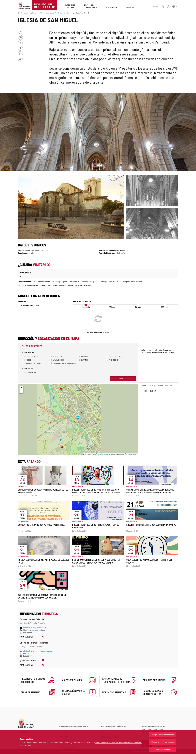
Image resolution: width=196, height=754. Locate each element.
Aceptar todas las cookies (163, 734)
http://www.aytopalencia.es (34, 630)
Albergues (112, 360)
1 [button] (95, 165)
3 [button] (101, 165)
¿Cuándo (28, 660)
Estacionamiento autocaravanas (64, 363)
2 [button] (98, 165)
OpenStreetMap (103, 454)
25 (112, 307)
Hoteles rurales (114, 356)
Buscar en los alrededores (123, 378)
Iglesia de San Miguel (80, 13)
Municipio (86, 307)
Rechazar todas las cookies (162, 742)
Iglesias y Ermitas (63, 13)
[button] (174, 6)
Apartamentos (57, 360)
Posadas (83, 356)
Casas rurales (57, 356)
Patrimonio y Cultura (30, 13)
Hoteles (26, 360)
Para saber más (26, 637)
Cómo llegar (147, 391)
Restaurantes (29, 372)
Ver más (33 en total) (99, 332)
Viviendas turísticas (31, 363)
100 (164, 307)
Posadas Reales (30, 356)
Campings (83, 360)
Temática (22, 301)
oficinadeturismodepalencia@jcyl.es (37, 651)
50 (138, 307)
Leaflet (88, 454)
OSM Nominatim (131, 454)
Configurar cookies (163, 749)
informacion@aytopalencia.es (35, 627)
